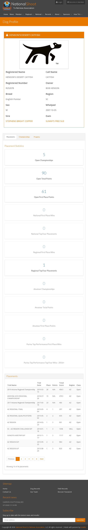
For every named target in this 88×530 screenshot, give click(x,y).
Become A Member (75, 2)
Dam (48, 116)
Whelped (51, 105)
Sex (8, 105)
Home (6, 14)
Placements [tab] (10, 137)
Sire (8, 116)
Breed (9, 94)
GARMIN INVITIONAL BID (13, 502)
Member (19, 14)
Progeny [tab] (37, 137)
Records (48, 14)
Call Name (51, 72)
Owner (49, 83)
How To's (77, 14)
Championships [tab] (24, 137)
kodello (83, 527)
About (57, 14)
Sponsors (66, 14)
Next (41, 459)
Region (49, 94)
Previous (11, 459)
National (23, 4)
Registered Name (15, 72)
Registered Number (17, 83)
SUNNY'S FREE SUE (55, 121)
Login (59, 2)
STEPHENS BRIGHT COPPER (19, 121)
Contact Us (7, 492)
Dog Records (35, 489)
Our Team (34, 492)
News (12, 14)
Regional (28, 14)
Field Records (63, 489)
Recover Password (65, 492)
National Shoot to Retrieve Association (30, 527)
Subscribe (80, 520)
